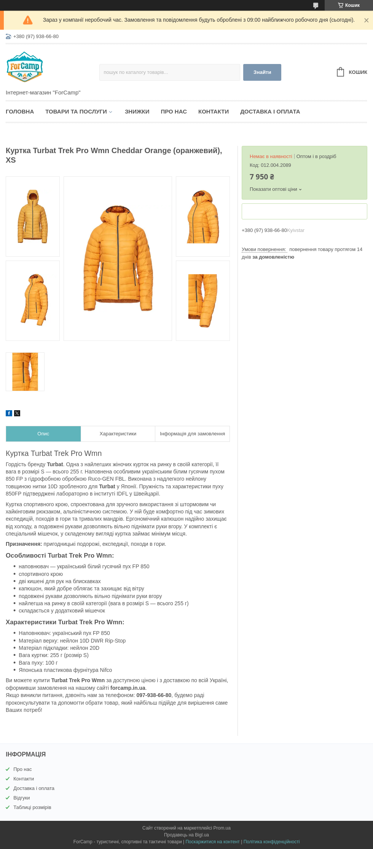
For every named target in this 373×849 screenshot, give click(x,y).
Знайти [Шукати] (262, 72)
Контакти (213, 111)
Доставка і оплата (270, 111)
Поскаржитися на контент (212, 841)
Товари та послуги (76, 111)
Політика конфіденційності (272, 841)
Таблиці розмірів (32, 807)
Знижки (137, 111)
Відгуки (21, 798)
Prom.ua (222, 828)
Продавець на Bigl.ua (186, 835)
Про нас (174, 111)
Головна (20, 111)
